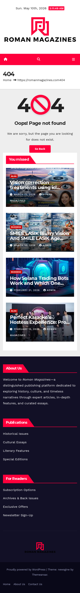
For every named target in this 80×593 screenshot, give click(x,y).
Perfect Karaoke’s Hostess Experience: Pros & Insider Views (39, 322)
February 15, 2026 (27, 329)
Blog (13, 176)
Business (16, 227)
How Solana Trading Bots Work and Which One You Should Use (39, 283)
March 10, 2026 (25, 245)
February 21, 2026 (27, 290)
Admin (45, 245)
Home (7, 80)
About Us (19, 584)
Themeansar (39, 574)
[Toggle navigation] (73, 59)
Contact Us (35, 584)
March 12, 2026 (25, 194)
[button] (38, 59)
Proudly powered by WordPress (26, 569)
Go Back (40, 148)
